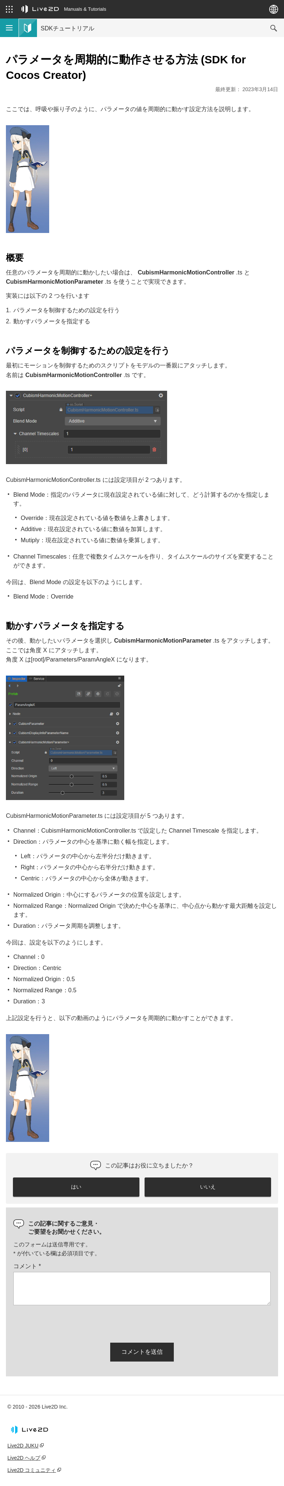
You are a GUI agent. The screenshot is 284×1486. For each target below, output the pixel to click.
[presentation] (69, 1322)
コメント (27, 1266)
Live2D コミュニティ (31, 1470)
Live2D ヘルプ (23, 1458)
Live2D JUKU (22, 1446)
